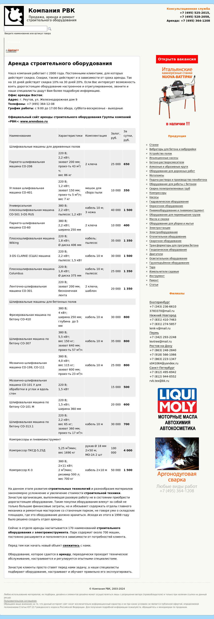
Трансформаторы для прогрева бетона (174, 245)
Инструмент (157, 276)
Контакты (153, 41)
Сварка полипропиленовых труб (169, 188)
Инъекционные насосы (163, 158)
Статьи (153, 284)
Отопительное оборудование (167, 236)
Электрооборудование (163, 232)
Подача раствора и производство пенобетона (178, 179)
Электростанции (159, 227)
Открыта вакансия (177, 59)
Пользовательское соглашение (20, 601)
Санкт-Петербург (162, 367)
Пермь (154, 332)
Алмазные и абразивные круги (168, 166)
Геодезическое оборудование (168, 249)
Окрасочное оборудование (166, 206)
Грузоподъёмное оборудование (169, 262)
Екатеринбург (159, 302)
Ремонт (154, 280)
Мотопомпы (156, 175)
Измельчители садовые (164, 271)
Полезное (103, 41)
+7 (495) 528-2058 (194, 16)
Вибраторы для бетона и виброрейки (172, 149)
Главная (58, 41)
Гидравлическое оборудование (169, 201)
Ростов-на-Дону (160, 345)
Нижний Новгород (162, 315)
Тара (152, 267)
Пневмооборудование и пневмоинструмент (176, 210)
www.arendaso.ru (34, 121)
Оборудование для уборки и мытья (171, 223)
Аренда (80, 41)
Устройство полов (160, 153)
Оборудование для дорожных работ (172, 171)
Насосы (154, 197)
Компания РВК (51, 10)
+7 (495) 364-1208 (195, 20)
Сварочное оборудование (165, 241)
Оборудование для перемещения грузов (175, 214)
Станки (154, 144)
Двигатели (156, 254)
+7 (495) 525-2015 (194, 12)
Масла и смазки (159, 219)
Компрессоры (157, 193)
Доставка (128, 41)
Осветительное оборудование (168, 258)
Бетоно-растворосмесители (166, 162)
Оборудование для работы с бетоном (173, 184)
